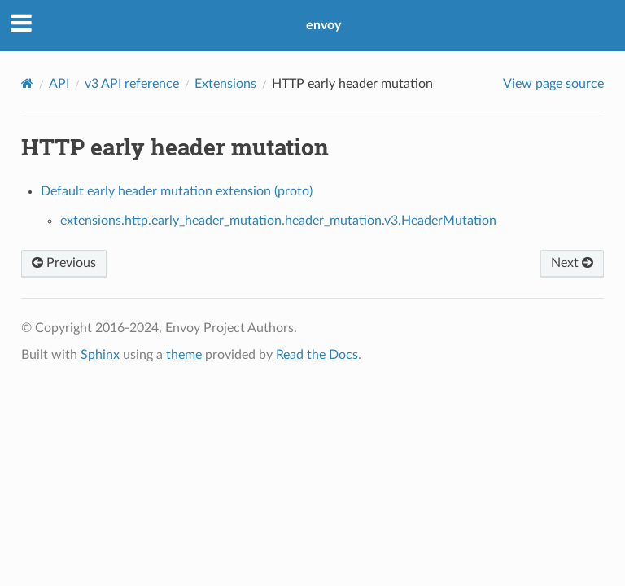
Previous (64, 262)
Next (572, 262)
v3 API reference (132, 83)
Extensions (225, 83)
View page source (553, 83)
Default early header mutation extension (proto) (176, 191)
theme (184, 354)
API (59, 83)
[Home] (27, 83)
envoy (323, 25)
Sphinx (100, 354)
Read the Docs (317, 354)
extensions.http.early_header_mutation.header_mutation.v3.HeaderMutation (278, 220)
